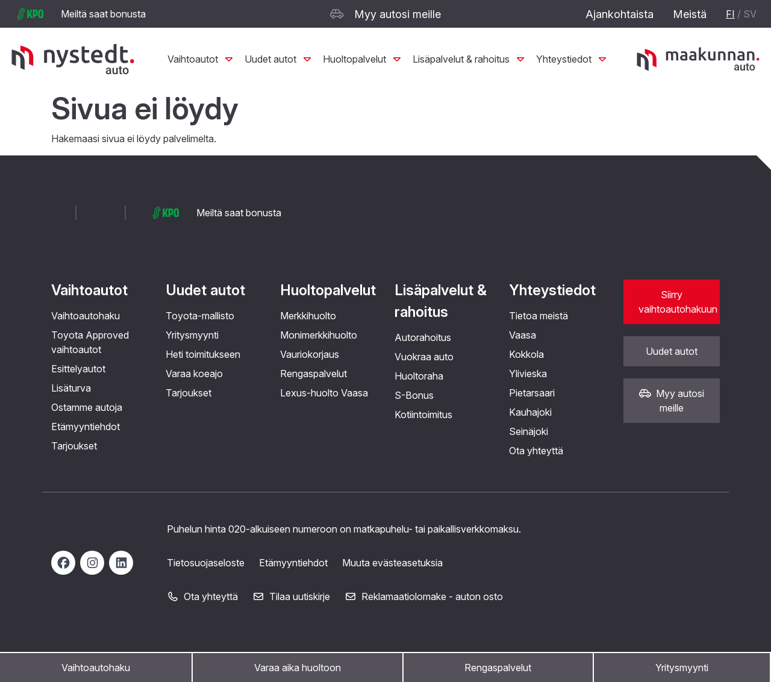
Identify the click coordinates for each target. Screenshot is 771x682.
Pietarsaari (532, 393)
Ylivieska (528, 374)
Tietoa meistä (538, 316)
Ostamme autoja (86, 407)
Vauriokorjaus (309, 354)
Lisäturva (71, 388)
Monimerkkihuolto (318, 335)
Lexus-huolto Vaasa (324, 393)
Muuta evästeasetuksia (392, 563)
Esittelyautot (78, 369)
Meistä (690, 14)
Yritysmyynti (681, 668)
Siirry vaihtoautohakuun (677, 302)
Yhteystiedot (572, 59)
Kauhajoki (530, 412)
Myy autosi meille (385, 14)
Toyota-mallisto (200, 316)
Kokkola (526, 354)
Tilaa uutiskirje (291, 596)
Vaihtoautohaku (95, 668)
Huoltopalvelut (363, 59)
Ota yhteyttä (536, 451)
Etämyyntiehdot (85, 427)
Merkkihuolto (308, 316)
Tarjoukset (74, 446)
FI (730, 14)
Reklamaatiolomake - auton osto (424, 596)
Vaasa (522, 335)
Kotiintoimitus (423, 414)
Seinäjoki (528, 431)
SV (750, 14)
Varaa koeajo (194, 374)
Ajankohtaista (619, 14)
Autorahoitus (423, 337)
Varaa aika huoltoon (297, 668)
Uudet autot (279, 59)
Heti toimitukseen (203, 354)
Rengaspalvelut (497, 668)
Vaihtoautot (201, 59)
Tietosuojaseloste (206, 563)
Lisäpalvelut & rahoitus (469, 59)
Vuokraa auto (424, 357)
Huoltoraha (419, 376)
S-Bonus (414, 395)
